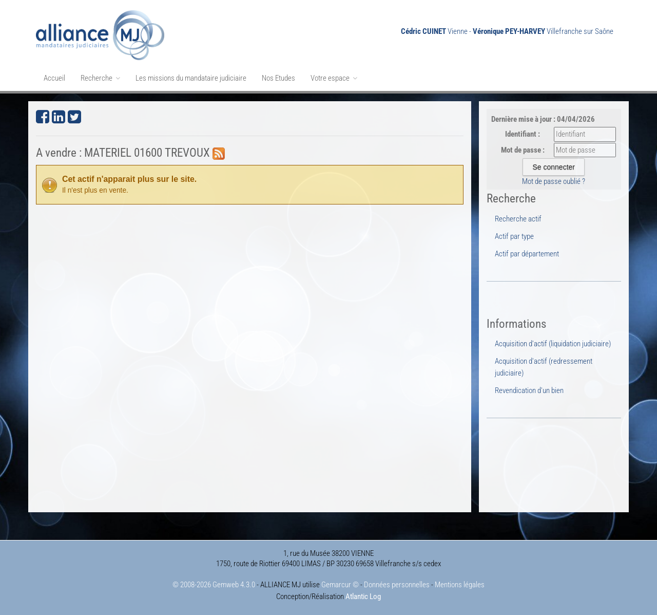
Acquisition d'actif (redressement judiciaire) (543, 367)
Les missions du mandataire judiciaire (191, 78)
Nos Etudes (278, 78)
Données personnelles (397, 584)
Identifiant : (522, 134)
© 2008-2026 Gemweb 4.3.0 (213, 584)
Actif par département (527, 253)
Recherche (100, 78)
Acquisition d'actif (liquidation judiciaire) (553, 343)
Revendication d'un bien (529, 390)
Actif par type (514, 236)
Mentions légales (460, 584)
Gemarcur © (340, 584)
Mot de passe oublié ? (553, 181)
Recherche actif (518, 218)
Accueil (54, 78)
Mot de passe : (523, 150)
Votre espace (334, 78)
